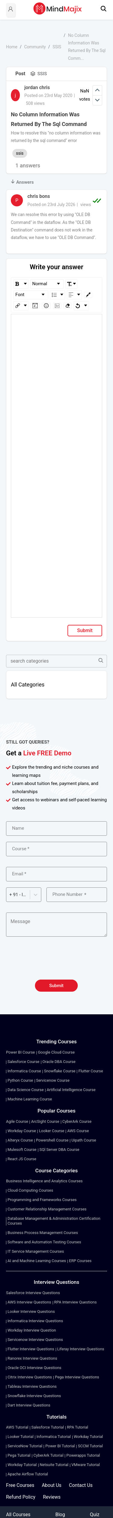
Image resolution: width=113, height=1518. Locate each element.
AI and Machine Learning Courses (37, 1260)
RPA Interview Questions (75, 1302)
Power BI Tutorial (60, 1446)
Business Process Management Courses (43, 1232)
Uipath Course (83, 1140)
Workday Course (22, 1131)
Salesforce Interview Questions (33, 1292)
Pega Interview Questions (77, 1377)
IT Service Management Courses (36, 1251)
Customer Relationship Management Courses (47, 1209)
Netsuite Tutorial (54, 1464)
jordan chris (37, 87)
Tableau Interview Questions (32, 1386)
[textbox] (56, 323)
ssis (20, 153)
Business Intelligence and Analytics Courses (44, 1181)
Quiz (94, 1514)
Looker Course (51, 1131)
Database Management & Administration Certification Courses (54, 1221)
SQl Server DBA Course (59, 1149)
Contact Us (81, 1485)
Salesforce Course (23, 1061)
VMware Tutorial (85, 1464)
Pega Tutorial (19, 1455)
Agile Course (17, 1121)
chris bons (38, 196)
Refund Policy (20, 1497)
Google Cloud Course (56, 1052)
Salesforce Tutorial (47, 1427)
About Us (51, 1485)
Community (35, 46)
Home (11, 46)
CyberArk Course (77, 1121)
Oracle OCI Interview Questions (34, 1367)
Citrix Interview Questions (30, 1377)
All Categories (28, 684)
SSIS (56, 46)
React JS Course (22, 1159)
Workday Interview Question (32, 1330)
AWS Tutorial (17, 1427)
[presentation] (56, 962)
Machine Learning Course (30, 1099)
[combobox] (10, 894)
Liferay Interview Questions (80, 1349)
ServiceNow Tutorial (25, 1446)
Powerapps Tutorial (83, 1455)
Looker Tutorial (20, 1436)
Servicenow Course (53, 1080)
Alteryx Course (20, 1140)
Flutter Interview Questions (31, 1349)
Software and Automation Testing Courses (44, 1242)
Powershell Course (52, 1140)
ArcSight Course (45, 1121)
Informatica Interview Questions (35, 1321)
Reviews (52, 1497)
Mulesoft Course (22, 1149)
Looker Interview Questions (31, 1311)
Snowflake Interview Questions (34, 1396)
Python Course (20, 1080)
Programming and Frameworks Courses (42, 1199)
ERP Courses (80, 1260)
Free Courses (20, 1485)
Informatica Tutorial (53, 1436)
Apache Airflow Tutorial (28, 1474)
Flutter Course (90, 1071)
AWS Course (78, 1131)
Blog (60, 1514)
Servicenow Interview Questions (35, 1339)
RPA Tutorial (77, 1427)
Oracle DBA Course (59, 1061)
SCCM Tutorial (90, 1446)
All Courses (18, 1514)
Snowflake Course (59, 1071)
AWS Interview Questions (29, 1302)
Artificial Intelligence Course (71, 1089)
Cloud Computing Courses (30, 1190)
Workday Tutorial (88, 1436)
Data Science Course (26, 1089)
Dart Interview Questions (29, 1405)
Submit (85, 630)
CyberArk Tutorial (48, 1455)
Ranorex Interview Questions (32, 1358)
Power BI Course (20, 1052)
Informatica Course (24, 1071)
